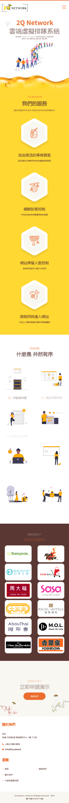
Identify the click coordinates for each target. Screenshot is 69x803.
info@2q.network (11, 749)
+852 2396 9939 (11, 744)
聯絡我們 (34, 696)
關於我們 (7, 774)
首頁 (5, 768)
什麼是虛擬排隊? (10, 780)
